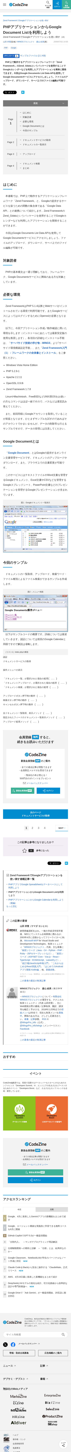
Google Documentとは (33, 126)
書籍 (44, 1379)
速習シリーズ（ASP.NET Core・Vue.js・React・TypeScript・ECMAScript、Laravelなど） (41, 956)
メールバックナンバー (35, 783)
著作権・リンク (19, 1439)
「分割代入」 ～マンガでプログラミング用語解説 (32, 1242)
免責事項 (16, 1448)
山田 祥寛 (7, 42)
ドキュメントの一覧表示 (34, 144)
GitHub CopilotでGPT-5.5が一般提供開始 (27, 1235)
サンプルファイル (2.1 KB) (33, 55)
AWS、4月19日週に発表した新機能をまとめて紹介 (32, 1277)
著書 (26, 1019)
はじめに (27, 112)
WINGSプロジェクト (34, 947)
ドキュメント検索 (31, 163)
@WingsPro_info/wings (31, 1025)
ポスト (9, 92)
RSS (44, 1019)
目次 (49, 103)
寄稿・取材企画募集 (19, 1353)
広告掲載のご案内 (53, 1353)
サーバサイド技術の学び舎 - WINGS (30, 343)
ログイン (48, 790)
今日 (19, 1209)
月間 (52, 1209)
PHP (6, 48)
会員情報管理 (18, 1444)
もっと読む (11, 906)
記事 (33, 1019)
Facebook (24, 1029)
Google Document (18, 452)
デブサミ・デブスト (16, 1379)
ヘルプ (15, 1435)
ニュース (9, 1365)
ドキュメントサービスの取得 (37, 140)
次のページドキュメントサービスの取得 (36, 814)
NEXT (62, 828)
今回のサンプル (30, 130)
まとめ (26, 168)
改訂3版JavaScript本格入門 (35, 963)
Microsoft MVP (31, 940)
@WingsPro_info (28, 1022)
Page (10, 142)
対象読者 (27, 117)
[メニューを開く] (4, 4)
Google (13, 48)
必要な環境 (28, 121)
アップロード (29, 154)
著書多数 (50, 969)
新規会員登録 (22, 790)
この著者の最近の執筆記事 (33, 980)
